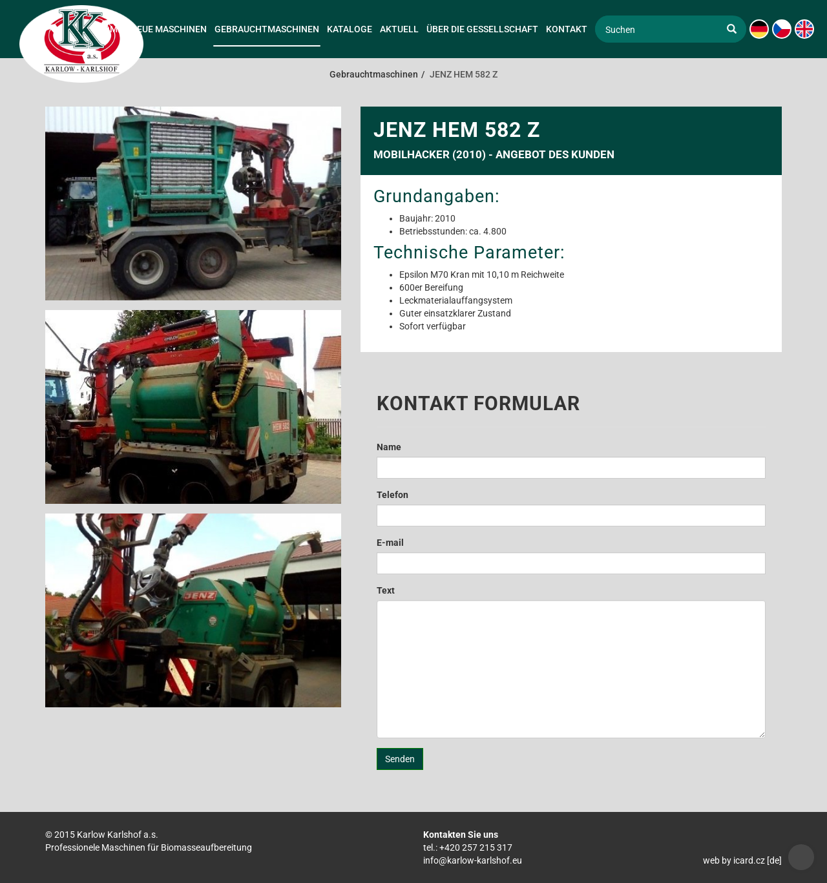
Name (389, 447)
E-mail (390, 542)
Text (386, 590)
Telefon (392, 495)
